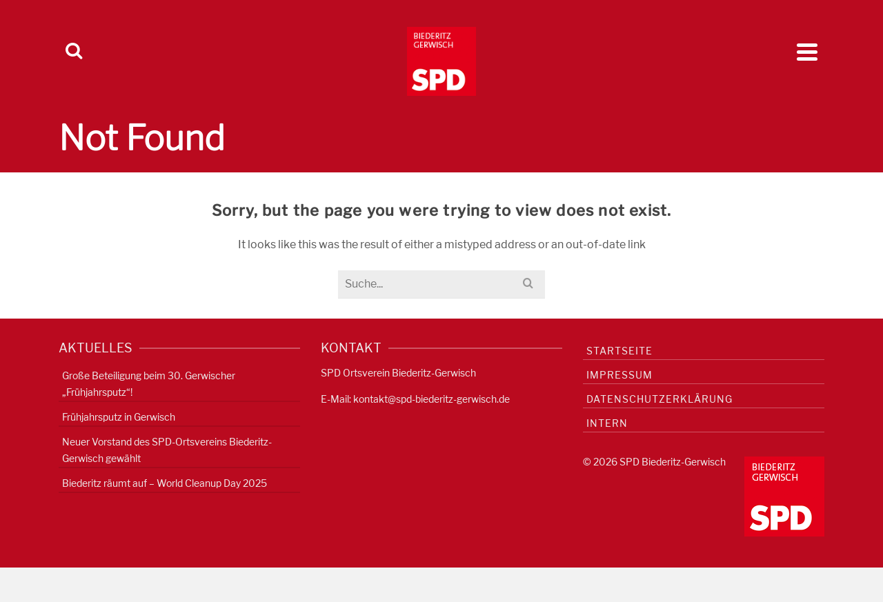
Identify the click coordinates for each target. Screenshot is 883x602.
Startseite (619, 351)
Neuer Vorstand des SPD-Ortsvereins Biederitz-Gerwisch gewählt (167, 450)
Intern (607, 423)
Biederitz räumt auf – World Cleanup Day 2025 (164, 483)
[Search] (74, 51)
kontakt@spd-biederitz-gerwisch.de (431, 399)
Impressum (619, 375)
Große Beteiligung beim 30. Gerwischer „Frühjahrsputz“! (148, 384)
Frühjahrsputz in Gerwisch (118, 417)
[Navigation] (807, 51)
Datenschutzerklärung (659, 399)
